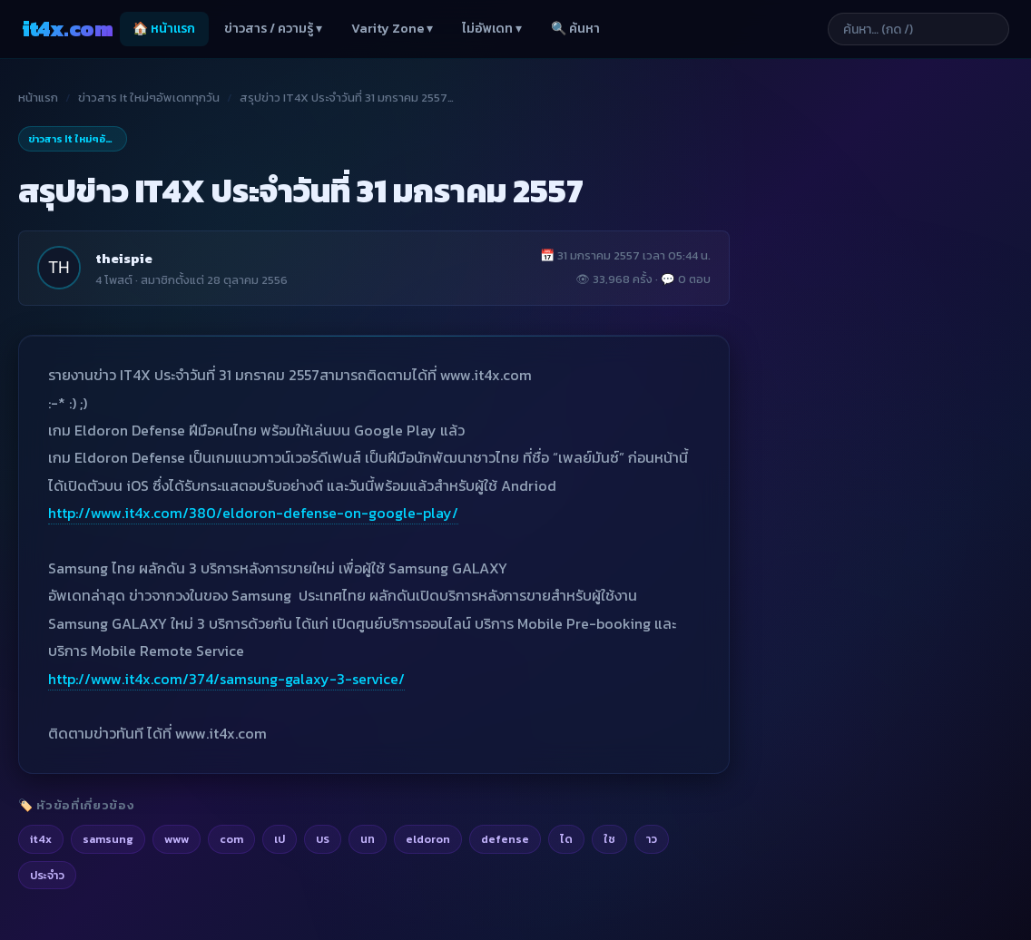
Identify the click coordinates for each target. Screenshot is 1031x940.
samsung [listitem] (108, 838)
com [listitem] (231, 838)
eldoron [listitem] (428, 838)
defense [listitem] (505, 838)
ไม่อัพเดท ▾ (492, 28)
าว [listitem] (651, 838)
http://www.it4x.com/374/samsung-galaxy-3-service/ (226, 679)
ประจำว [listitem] (47, 875)
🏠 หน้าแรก (164, 28)
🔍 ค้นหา (575, 28)
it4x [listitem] (41, 838)
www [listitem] (176, 838)
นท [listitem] (367, 838)
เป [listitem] (279, 838)
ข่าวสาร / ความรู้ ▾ (273, 28)
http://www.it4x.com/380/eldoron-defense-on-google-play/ (253, 513)
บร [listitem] (322, 838)
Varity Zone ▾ (392, 28)
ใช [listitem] (609, 838)
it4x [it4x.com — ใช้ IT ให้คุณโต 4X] (67, 28)
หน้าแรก (38, 97)
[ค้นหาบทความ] (918, 29)
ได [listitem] (566, 838)
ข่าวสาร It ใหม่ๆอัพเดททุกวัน (149, 97)
